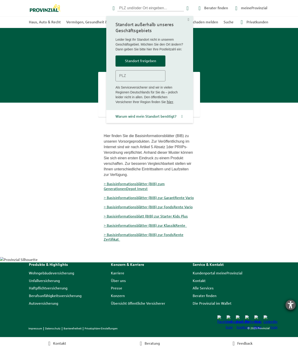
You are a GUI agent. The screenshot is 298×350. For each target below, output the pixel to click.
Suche (229, 22)
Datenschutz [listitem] (53, 328)
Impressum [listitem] (35, 328)
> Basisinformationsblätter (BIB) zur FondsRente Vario (148, 207)
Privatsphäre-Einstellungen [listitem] (101, 328)
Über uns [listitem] (118, 281)
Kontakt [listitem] (199, 281)
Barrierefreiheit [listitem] (73, 328)
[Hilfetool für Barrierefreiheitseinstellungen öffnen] (291, 305)
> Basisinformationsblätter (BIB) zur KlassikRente (145, 225)
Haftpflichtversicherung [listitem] (48, 288)
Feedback (244, 343)
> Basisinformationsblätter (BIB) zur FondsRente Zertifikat (143, 237)
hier (170, 102)
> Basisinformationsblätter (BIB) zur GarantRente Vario (149, 198)
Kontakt (59, 343)
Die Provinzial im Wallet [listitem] (212, 303)
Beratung (152, 343)
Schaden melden (204, 22)
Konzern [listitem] (118, 296)
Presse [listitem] (116, 288)
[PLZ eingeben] (150, 8)
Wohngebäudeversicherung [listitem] (51, 273)
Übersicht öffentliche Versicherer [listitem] (138, 303)
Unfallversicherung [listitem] (44, 281)
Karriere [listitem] (117, 273)
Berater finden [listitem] (204, 296)
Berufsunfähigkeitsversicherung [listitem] (55, 296)
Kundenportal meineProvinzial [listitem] (217, 273)
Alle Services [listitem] (203, 288)
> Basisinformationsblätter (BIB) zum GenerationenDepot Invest (134, 186)
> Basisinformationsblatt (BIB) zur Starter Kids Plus (146, 216)
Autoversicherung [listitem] (43, 303)
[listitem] (220, 318)
